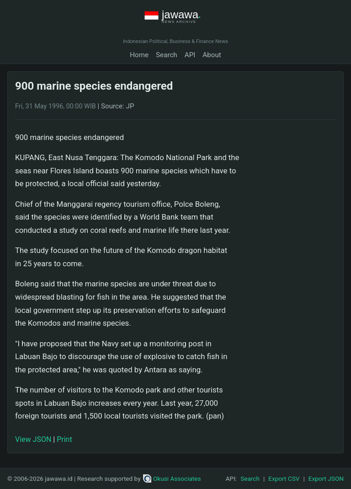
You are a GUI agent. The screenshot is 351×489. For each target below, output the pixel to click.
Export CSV (283, 478)
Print (64, 439)
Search (166, 55)
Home (139, 55)
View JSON (33, 439)
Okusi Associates (172, 478)
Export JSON (326, 478)
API (190, 55)
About (211, 55)
